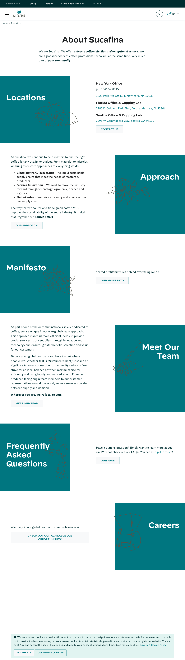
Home (4, 23)
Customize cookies (51, 652)
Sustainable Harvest (72, 4)
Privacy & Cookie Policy (153, 645)
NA (173, 14)
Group (33, 4)
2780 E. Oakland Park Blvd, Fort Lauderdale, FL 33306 (131, 108)
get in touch (164, 452)
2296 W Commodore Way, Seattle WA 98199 (125, 120)
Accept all (24, 652)
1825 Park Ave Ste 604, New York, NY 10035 (124, 96)
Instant (49, 4)
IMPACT (96, 4)
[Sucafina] (19, 14)
